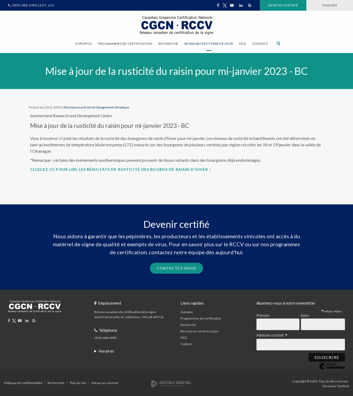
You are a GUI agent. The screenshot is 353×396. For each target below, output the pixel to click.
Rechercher (56, 383)
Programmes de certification (200, 318)
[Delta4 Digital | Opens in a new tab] (171, 383)
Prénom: (263, 315)
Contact (260, 44)
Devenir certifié (283, 5)
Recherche (188, 325)
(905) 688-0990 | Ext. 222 (33, 5)
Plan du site (78, 383)
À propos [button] (83, 44)
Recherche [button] (168, 44)
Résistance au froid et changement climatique (96, 107)
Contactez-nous (176, 268)
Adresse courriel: (271, 334)
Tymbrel (343, 386)
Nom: (305, 315)
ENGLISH (329, 5)
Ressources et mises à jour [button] (208, 44)
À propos (186, 312)
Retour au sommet (105, 383)
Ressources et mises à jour (199, 331)
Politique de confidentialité (23, 383)
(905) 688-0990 (105, 338)
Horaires (106, 351)
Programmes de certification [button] (125, 44)
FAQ (242, 44)
